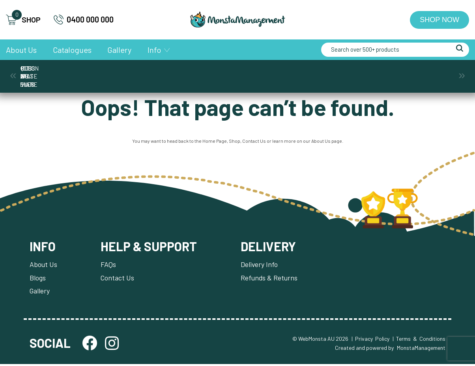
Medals (237, 72)
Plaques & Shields (299, 72)
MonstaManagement (421, 349)
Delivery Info (261, 265)
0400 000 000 (84, 19)
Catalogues (72, 49)
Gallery (119, 49)
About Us (21, 49)
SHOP (23, 20)
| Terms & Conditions (419, 340)
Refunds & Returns (271, 279)
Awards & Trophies (51, 72)
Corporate (113, 72)
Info (154, 49)
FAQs (108, 265)
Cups (175, 72)
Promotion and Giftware (361, 72)
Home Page (214, 142)
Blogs (38, 279)
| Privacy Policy (370, 340)
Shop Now (439, 20)
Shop (234, 142)
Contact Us (254, 142)
